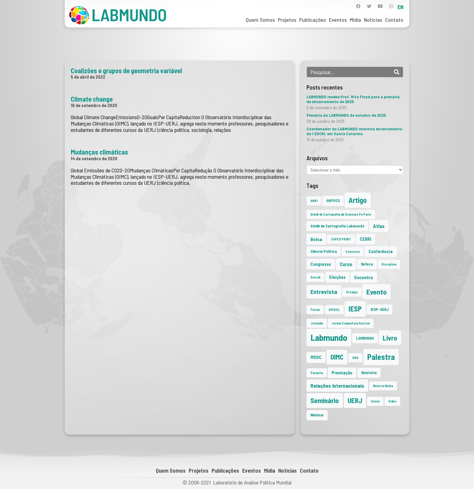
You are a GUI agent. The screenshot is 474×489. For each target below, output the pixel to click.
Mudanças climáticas (99, 152)
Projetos (287, 19)
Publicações (312, 19)
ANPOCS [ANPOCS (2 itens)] (333, 200)
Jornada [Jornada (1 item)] (316, 323)
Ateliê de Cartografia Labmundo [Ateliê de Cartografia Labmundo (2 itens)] (337, 225)
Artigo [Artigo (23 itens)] (358, 200)
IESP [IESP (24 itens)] (355, 308)
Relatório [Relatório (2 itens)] (369, 372)
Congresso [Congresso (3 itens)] (320, 264)
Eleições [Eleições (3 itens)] (337, 277)
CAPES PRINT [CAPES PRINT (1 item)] (341, 239)
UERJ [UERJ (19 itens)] (355, 400)
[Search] (396, 72)
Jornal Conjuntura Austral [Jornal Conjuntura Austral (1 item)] (351, 323)
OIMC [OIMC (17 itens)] (336, 357)
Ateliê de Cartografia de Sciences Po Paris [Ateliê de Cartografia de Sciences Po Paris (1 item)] (340, 214)
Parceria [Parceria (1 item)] (316, 373)
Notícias (373, 19)
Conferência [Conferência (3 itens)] (380, 251)
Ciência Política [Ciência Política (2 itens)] (323, 251)
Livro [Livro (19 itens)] (390, 338)
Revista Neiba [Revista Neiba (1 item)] (383, 386)
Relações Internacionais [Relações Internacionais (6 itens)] (337, 385)
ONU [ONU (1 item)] (355, 358)
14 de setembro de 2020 (94, 158)
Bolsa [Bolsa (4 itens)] (316, 239)
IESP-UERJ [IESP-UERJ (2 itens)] (379, 309)
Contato (394, 19)
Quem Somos (260, 19)
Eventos (338, 19)
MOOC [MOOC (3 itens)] (316, 357)
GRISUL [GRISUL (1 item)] (334, 309)
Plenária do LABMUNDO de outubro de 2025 (346, 115)
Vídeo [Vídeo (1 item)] (392, 401)
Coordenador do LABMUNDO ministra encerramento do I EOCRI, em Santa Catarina (354, 131)
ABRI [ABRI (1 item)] (313, 201)
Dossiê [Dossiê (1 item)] (315, 277)
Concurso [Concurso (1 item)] (353, 251)
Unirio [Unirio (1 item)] (375, 401)
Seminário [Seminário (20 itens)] (324, 400)
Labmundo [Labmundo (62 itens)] (328, 337)
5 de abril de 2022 (88, 77)
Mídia (355, 19)
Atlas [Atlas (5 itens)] (379, 226)
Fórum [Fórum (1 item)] (315, 309)
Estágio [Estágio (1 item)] (352, 292)
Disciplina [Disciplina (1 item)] (388, 264)
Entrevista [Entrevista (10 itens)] (323, 291)
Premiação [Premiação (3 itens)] (342, 372)
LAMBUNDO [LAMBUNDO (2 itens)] (365, 338)
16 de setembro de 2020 (94, 105)
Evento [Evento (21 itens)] (376, 291)
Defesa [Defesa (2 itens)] (367, 264)
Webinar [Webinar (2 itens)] (317, 414)
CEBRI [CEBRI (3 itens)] (365, 239)
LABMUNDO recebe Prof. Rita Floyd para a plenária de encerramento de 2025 (353, 99)
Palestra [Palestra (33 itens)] (381, 356)
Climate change (92, 99)
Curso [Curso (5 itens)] (346, 264)
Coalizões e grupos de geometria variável (126, 70)
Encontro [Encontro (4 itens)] (363, 277)
